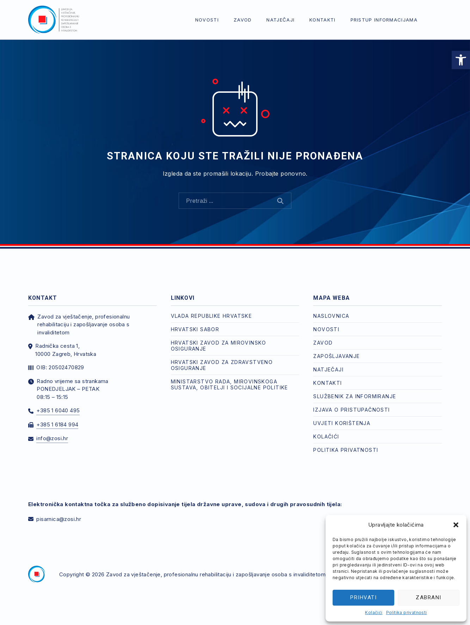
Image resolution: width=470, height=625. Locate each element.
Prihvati (363, 597)
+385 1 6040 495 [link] (58, 410)
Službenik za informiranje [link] (354, 396)
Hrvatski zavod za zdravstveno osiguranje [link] (222, 365)
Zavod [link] (243, 20)
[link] (461, 60)
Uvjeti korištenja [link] (341, 423)
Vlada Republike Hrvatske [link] (211, 316)
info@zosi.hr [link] (52, 438)
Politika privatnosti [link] (406, 612)
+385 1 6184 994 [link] (57, 424)
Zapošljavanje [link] (336, 356)
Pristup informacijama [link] (384, 20)
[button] (455, 524)
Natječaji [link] (280, 20)
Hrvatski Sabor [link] (195, 329)
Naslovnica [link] (331, 316)
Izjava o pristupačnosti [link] (351, 410)
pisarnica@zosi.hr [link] (58, 519)
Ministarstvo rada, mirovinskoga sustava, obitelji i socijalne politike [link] (229, 384)
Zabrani (428, 597)
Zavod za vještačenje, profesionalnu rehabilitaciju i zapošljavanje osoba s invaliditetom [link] (216, 574)
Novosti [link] (207, 20)
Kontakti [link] (322, 20)
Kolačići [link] (373, 612)
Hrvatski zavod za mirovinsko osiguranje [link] (218, 346)
